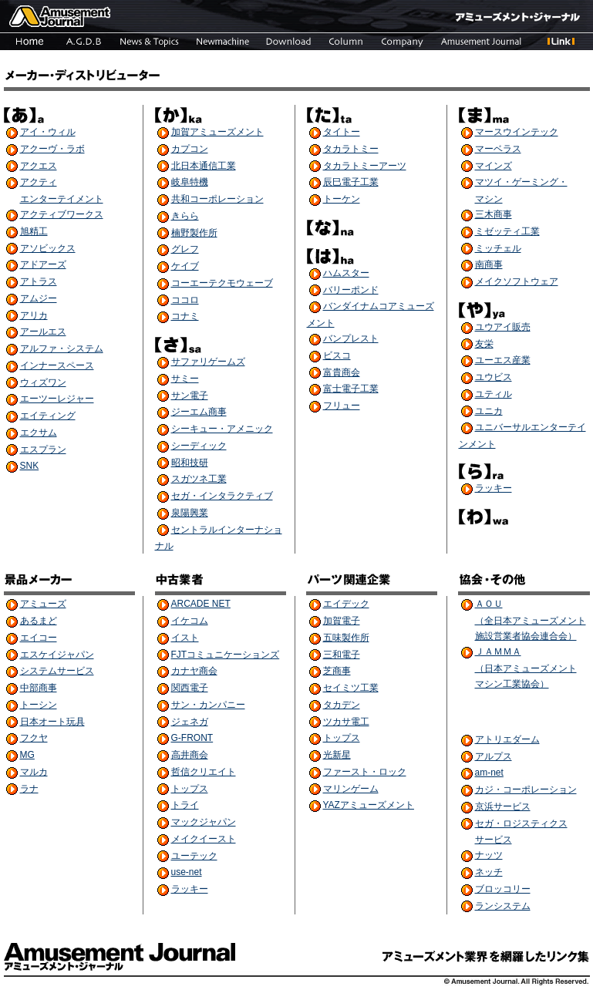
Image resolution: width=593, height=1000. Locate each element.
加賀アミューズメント (217, 131)
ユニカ (489, 411)
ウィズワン (43, 382)
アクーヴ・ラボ (52, 148)
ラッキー (493, 488)
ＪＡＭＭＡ (498, 651)
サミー (185, 378)
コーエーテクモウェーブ (222, 283)
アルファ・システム (61, 348)
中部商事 (38, 687)
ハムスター (346, 273)
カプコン (189, 148)
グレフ (185, 249)
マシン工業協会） (512, 683)
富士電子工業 (351, 388)
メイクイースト (203, 838)
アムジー (38, 298)
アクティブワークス (61, 214)
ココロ (185, 300)
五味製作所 (346, 637)
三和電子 (341, 654)
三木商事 (493, 214)
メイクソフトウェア (516, 281)
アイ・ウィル (48, 131)
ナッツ (489, 855)
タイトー (341, 131)
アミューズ (43, 603)
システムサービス (57, 670)
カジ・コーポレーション (526, 789)
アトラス (38, 281)
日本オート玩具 (52, 721)
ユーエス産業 (503, 360)
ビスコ (337, 355)
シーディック (199, 445)
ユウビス (493, 377)
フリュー (341, 405)
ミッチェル (498, 248)
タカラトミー (351, 148)
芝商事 (337, 670)
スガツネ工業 (199, 478)
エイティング (48, 415)
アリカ (34, 315)
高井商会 (189, 754)
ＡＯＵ (489, 603)
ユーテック (194, 855)
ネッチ (489, 872)
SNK (29, 465)
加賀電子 (341, 620)
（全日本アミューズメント (530, 620)
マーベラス (498, 148)
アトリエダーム (507, 739)
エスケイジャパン (57, 654)
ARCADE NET (201, 603)
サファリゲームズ (208, 361)
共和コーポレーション (217, 199)
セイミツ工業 (351, 687)
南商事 (489, 264)
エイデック (346, 603)
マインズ (493, 165)
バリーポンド (351, 290)
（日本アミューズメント (526, 668)
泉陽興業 (189, 512)
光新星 (337, 754)
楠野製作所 (194, 232)
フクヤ (34, 737)
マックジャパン (203, 821)
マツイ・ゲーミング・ (521, 182)
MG (27, 754)
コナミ (185, 316)
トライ (185, 805)
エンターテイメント (61, 199)
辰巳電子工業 (351, 182)
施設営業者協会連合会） (526, 636)
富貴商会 (341, 372)
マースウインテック (516, 131)
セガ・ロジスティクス (521, 823)
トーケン (341, 199)
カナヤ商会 (194, 670)
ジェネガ (189, 721)
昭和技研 (189, 462)
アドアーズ (43, 264)
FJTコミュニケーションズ (225, 654)
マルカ (34, 771)
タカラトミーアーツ (364, 165)
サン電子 (189, 395)
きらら (185, 215)
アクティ (38, 182)
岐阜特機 (189, 182)
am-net (489, 772)
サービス (493, 839)
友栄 (484, 343)
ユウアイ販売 (503, 327)
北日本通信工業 (203, 165)
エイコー (38, 637)
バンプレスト (351, 338)
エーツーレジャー (57, 398)
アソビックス (48, 248)
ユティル (493, 394)
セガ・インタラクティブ (222, 495)
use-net (186, 872)
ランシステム (503, 906)
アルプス (493, 756)
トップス (189, 788)
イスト (185, 637)
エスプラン (43, 449)
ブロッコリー (503, 889)
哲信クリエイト (203, 771)
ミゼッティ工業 (507, 231)
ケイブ (185, 266)
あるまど (38, 620)
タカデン (341, 704)
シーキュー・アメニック (222, 428)
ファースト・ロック (364, 771)
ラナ (29, 788)
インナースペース (57, 365)
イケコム (189, 620)
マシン (489, 199)
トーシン (38, 704)
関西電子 (189, 687)
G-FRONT (192, 737)
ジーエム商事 (199, 411)
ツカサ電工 (346, 721)
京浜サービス (503, 806)
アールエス (43, 331)
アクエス (38, 165)
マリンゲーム (351, 788)
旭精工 (34, 231)
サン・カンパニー (208, 704)
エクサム (38, 432)
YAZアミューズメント (368, 805)
